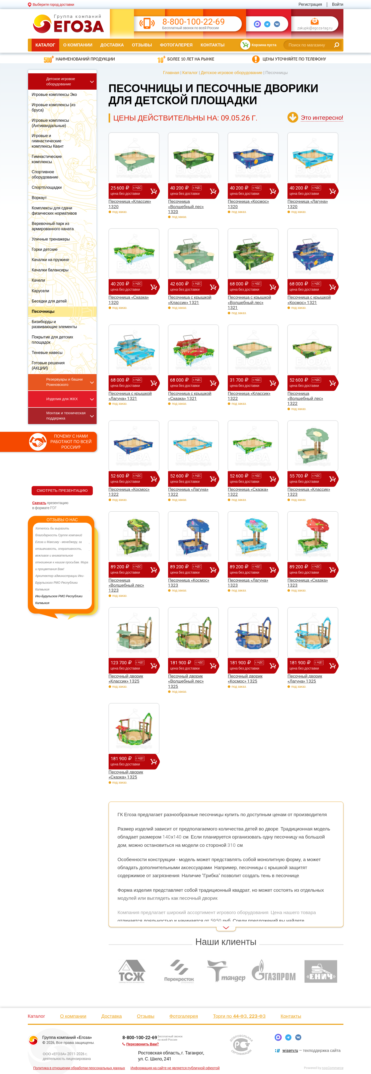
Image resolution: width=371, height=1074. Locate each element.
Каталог (45, 44)
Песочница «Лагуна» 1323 (248, 583)
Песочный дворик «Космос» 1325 (245, 679)
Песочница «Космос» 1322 (129, 492)
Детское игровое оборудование (231, 72)
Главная (171, 72)
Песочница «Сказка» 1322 (248, 492)
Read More (117, 924)
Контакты (213, 44)
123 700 (130, 665)
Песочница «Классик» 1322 (249, 396)
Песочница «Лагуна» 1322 (188, 492)
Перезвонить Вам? (140, 1044)
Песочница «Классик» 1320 (130, 204)
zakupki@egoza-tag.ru (314, 28)
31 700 (249, 382)
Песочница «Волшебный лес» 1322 (305, 398)
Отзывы (142, 44)
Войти (337, 4)
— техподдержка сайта (311, 1050)
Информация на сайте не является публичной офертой (174, 1068)
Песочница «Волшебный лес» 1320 (186, 206)
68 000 (249, 286)
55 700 (309, 478)
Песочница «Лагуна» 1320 (307, 204)
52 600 (309, 382)
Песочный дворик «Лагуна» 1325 (304, 679)
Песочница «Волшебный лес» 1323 (126, 585)
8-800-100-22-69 (193, 21)
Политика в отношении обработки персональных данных (79, 1068)
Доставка (112, 44)
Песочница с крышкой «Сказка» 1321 (189, 396)
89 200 (130, 569)
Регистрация (310, 4)
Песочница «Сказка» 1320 (129, 300)
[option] (62, 566)
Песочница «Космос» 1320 (248, 204)
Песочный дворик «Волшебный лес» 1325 (186, 681)
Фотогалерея (176, 44)
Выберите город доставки (53, 5)
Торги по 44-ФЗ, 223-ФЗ (239, 1016)
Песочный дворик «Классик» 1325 (126, 679)
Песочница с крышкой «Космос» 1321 (309, 300)
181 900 (190, 665)
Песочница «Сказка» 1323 (307, 583)
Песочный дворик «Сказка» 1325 (126, 774)
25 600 (130, 190)
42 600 (190, 286)
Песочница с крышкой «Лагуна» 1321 (130, 396)
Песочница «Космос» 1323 (188, 583)
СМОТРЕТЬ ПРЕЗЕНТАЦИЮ (62, 490)
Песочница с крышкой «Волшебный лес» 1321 (249, 302)
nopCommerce (332, 1068)
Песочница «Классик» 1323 (308, 492)
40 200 (190, 190)
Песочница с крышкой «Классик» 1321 (189, 300)
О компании (77, 44)
